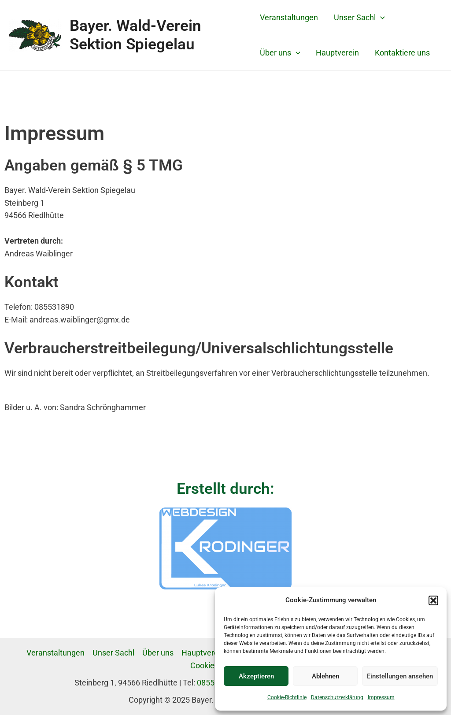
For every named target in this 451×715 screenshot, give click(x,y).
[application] (380, 17)
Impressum (381, 697)
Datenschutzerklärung (337, 697)
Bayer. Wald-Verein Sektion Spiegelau (135, 35)
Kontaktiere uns (402, 52)
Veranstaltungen (289, 17)
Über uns (280, 52)
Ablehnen (325, 676)
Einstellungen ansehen (400, 676)
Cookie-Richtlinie (287, 697)
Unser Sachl (359, 17)
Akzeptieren (256, 676)
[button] (433, 600)
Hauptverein (337, 52)
